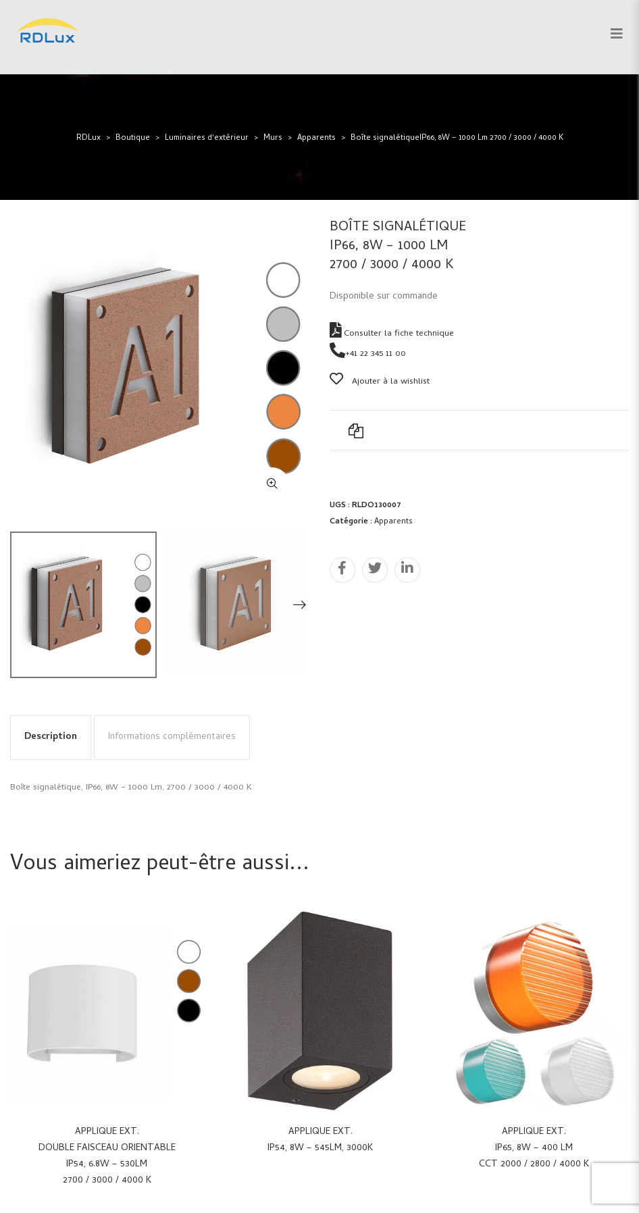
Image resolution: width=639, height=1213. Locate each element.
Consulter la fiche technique (392, 334)
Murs (272, 138)
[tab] (50, 737)
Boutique (133, 138)
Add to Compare (356, 430)
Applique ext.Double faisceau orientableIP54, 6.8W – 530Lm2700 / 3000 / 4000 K (107, 1157)
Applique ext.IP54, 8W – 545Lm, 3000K (320, 1140)
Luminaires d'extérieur (207, 138)
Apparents (316, 138)
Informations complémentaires (172, 737)
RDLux (88, 138)
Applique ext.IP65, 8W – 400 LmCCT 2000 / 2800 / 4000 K (534, 1148)
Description (50, 737)
